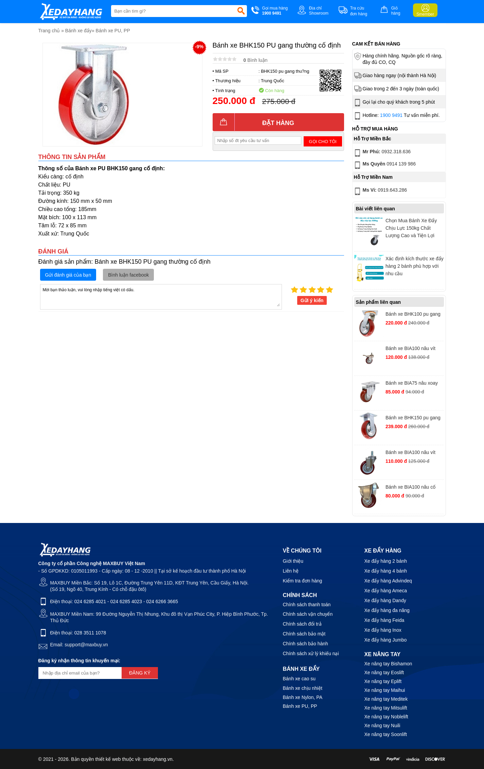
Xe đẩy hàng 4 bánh (385, 571)
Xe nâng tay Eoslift (384, 672)
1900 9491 (391, 115)
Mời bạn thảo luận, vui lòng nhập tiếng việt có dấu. (161, 296)
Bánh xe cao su (299, 678)
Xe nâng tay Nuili (382, 725)
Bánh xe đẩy (78, 30)
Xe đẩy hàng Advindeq (388, 580)
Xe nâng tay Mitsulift (385, 708)
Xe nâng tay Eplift (383, 681)
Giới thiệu (293, 561)
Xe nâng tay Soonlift (385, 734)
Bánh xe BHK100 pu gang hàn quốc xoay (413, 314)
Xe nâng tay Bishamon (388, 663)
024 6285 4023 (126, 601)
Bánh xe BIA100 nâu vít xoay (410, 453)
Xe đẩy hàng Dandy (385, 600)
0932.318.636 (382, 153)
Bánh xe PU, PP (113, 30)
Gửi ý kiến (312, 300)
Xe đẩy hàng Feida (384, 620)
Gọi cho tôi (323, 141)
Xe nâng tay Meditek (386, 699)
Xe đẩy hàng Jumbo (385, 640)
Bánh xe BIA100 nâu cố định (410, 487)
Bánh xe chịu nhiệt (302, 688)
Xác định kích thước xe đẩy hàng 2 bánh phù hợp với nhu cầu (415, 266)
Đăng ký (139, 673)
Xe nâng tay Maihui (384, 690)
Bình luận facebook (128, 275)
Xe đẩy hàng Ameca (385, 590)
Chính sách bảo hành (305, 643)
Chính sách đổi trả (302, 624)
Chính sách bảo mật (304, 633)
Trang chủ (49, 30)
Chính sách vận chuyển (308, 614)
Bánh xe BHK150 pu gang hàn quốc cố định (413, 418)
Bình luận (256, 60)
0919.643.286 (380, 191)
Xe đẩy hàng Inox (382, 630)
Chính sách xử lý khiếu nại (311, 653)
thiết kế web (108, 759)
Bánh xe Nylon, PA (302, 697)
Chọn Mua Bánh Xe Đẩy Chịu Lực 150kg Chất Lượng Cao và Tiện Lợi (411, 228)
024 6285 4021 (90, 601)
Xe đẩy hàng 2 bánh (385, 561)
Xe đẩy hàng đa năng (387, 610)
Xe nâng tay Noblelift (386, 716)
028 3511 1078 (90, 632)
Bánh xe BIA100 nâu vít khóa (410, 349)
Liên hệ (291, 571)
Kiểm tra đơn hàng (302, 580)
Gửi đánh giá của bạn (68, 275)
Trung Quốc (272, 80)
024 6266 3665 (162, 601)
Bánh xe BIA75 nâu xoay (412, 383)
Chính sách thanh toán (307, 604)
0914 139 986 (384, 165)
